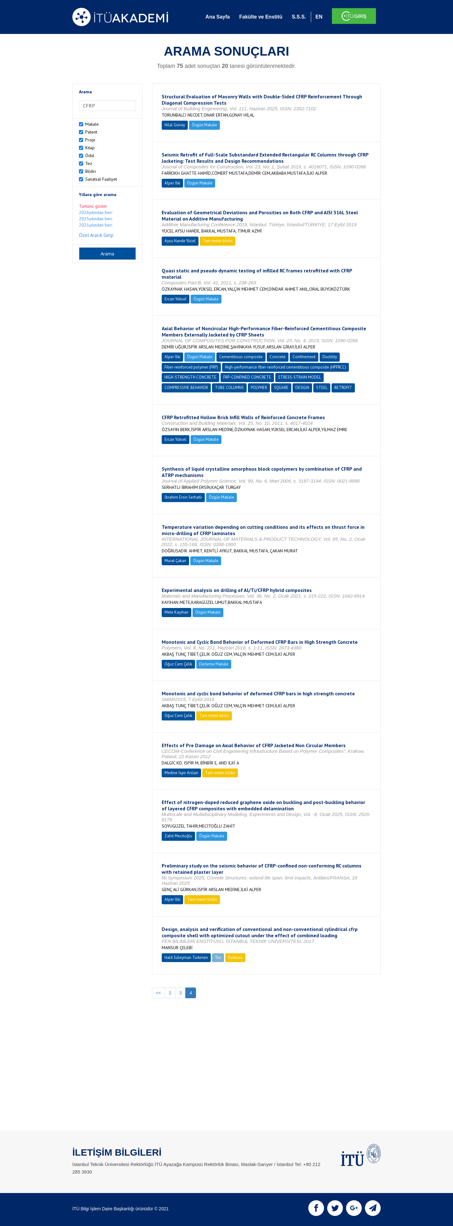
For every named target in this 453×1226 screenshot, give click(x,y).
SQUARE (281, 387)
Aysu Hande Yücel (180, 241)
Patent (91, 132)
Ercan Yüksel (176, 299)
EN (319, 16)
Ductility (329, 356)
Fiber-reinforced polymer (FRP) (191, 367)
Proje (90, 140)
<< (158, 992)
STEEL (321, 387)
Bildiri (90, 171)
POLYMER (259, 387)
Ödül (89, 155)
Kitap (90, 148)
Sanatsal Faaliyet (101, 179)
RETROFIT (343, 387)
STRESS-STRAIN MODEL (299, 377)
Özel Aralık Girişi (96, 235)
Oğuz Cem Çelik (178, 664)
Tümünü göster (93, 206)
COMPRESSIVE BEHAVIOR (186, 387)
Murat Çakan (175, 560)
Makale (92, 124)
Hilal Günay (175, 125)
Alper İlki (172, 183)
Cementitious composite (241, 356)
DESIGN (302, 387)
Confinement (304, 356)
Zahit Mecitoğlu (178, 836)
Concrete (278, 356)
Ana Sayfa (217, 16)
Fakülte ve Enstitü (260, 16)
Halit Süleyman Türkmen (186, 957)
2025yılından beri (95, 219)
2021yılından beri (95, 225)
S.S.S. (299, 16)
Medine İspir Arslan (181, 772)
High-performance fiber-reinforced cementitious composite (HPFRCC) (285, 367)
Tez (88, 163)
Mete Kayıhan (176, 612)
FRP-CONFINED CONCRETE (247, 377)
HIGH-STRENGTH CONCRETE (190, 377)
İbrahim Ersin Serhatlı (183, 497)
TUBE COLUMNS (229, 387)
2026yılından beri (95, 212)
